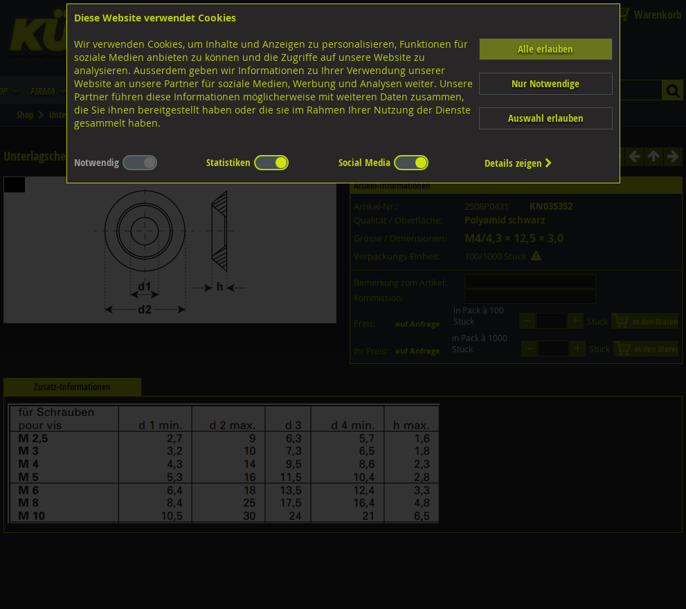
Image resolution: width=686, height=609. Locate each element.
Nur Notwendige (545, 83)
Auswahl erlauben (546, 118)
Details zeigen (518, 163)
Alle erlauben (545, 49)
